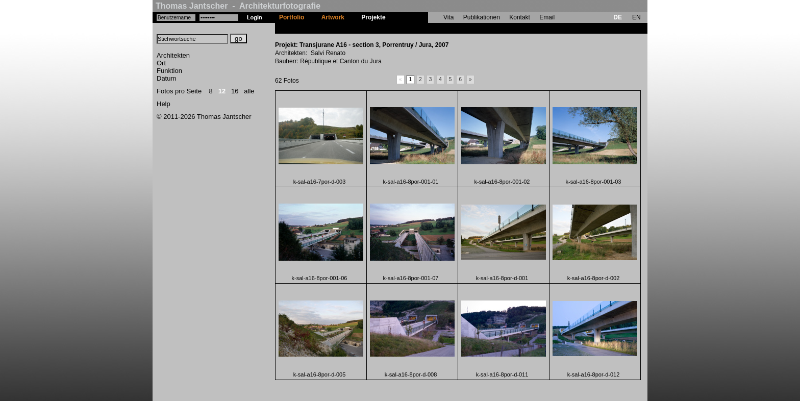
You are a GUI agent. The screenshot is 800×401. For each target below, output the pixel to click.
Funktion (169, 70)
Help (163, 104)
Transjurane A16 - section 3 (433, 28)
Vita (448, 17)
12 (222, 91)
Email (547, 17)
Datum (166, 78)
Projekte (373, 17)
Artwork (332, 17)
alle (249, 91)
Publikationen (481, 17)
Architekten (173, 55)
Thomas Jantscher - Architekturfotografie (238, 6)
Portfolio (291, 17)
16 (234, 91)
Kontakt (519, 17)
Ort (161, 63)
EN (636, 17)
